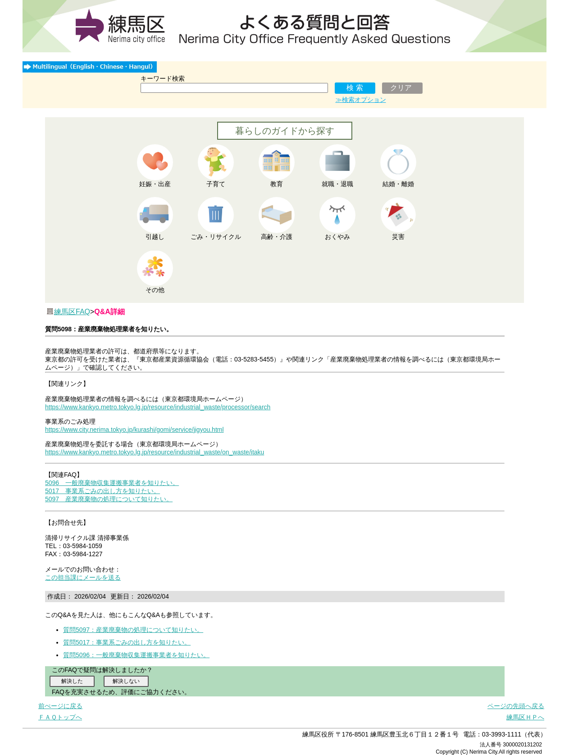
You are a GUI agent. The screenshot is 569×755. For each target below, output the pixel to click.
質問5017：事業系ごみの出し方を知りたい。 (127, 642)
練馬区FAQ (72, 312)
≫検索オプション (361, 99)
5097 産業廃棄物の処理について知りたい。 (109, 499)
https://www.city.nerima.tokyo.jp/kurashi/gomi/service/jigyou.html (134, 429)
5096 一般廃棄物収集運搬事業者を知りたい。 (112, 482)
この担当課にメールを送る (83, 577)
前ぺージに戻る (60, 705)
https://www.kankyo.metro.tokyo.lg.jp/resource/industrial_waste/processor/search (157, 407)
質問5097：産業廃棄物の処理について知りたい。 (133, 629)
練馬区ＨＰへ (525, 717)
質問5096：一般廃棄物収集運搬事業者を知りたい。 (136, 655)
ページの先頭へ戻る (515, 705)
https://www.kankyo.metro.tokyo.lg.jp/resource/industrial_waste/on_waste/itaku (154, 452)
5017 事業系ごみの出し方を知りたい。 (102, 490)
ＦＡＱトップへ (60, 717)
